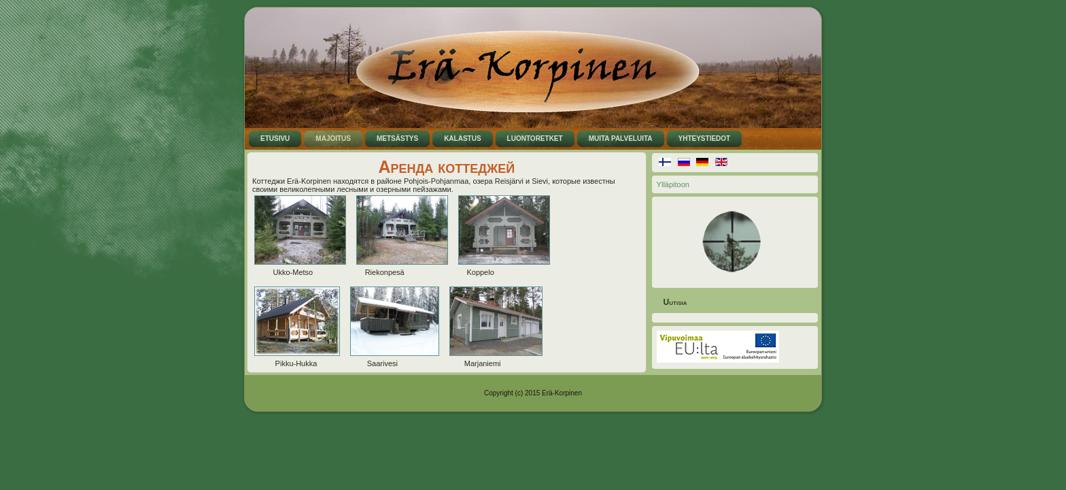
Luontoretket (535, 138)
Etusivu (275, 138)
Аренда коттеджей (446, 166)
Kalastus (462, 138)
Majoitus (333, 138)
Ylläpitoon (673, 184)
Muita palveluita (621, 138)
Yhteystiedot (704, 138)
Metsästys (397, 138)
